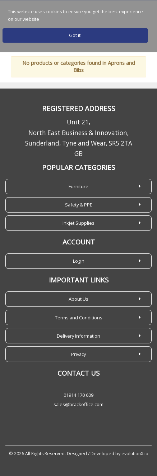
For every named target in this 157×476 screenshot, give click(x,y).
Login (78, 261)
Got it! (75, 35)
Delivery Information (78, 336)
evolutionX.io (134, 454)
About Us (78, 299)
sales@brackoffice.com (78, 404)
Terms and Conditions (78, 317)
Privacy (78, 354)
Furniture (78, 186)
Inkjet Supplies (78, 223)
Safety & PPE (78, 204)
